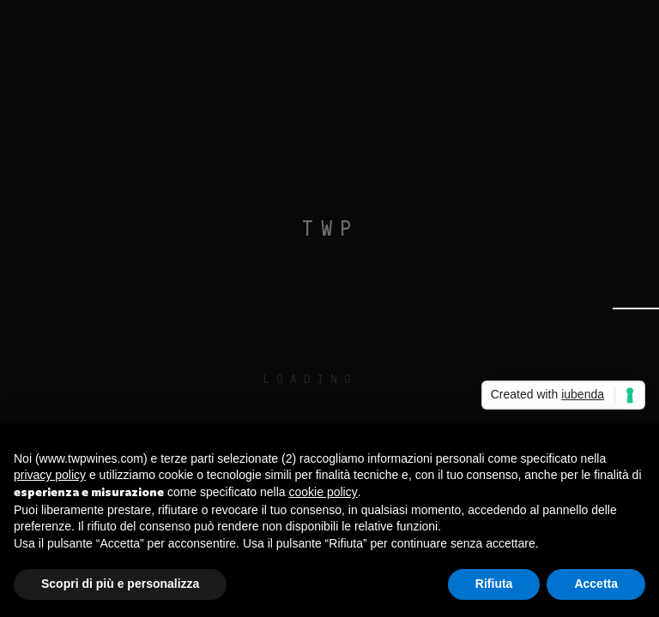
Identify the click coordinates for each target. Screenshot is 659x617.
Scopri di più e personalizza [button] (120, 583)
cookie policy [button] (323, 492)
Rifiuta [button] (494, 583)
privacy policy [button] (50, 475)
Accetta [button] (596, 583)
